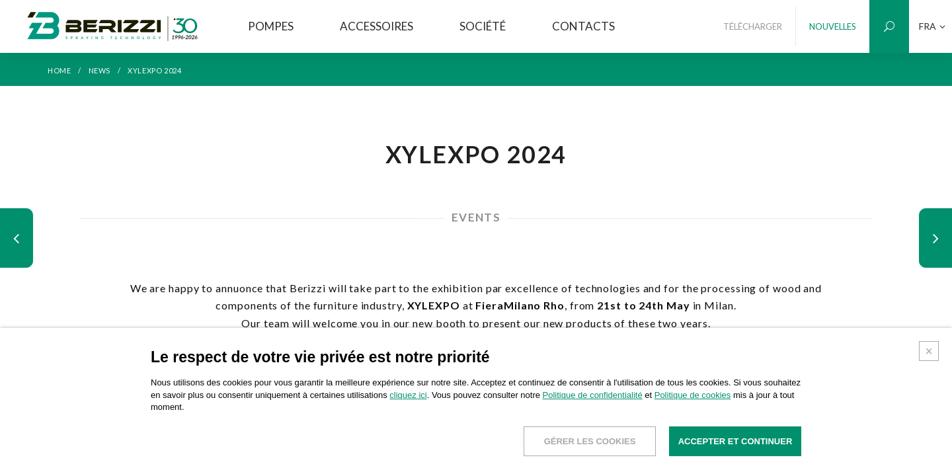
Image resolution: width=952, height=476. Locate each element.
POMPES (271, 26)
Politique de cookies (692, 395)
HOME (59, 70)
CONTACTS (583, 26)
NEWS (99, 70)
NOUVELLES (832, 26)
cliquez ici (407, 395)
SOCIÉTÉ (482, 26)
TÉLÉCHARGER (752, 26)
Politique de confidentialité (593, 395)
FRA (932, 26)
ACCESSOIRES (376, 26)
